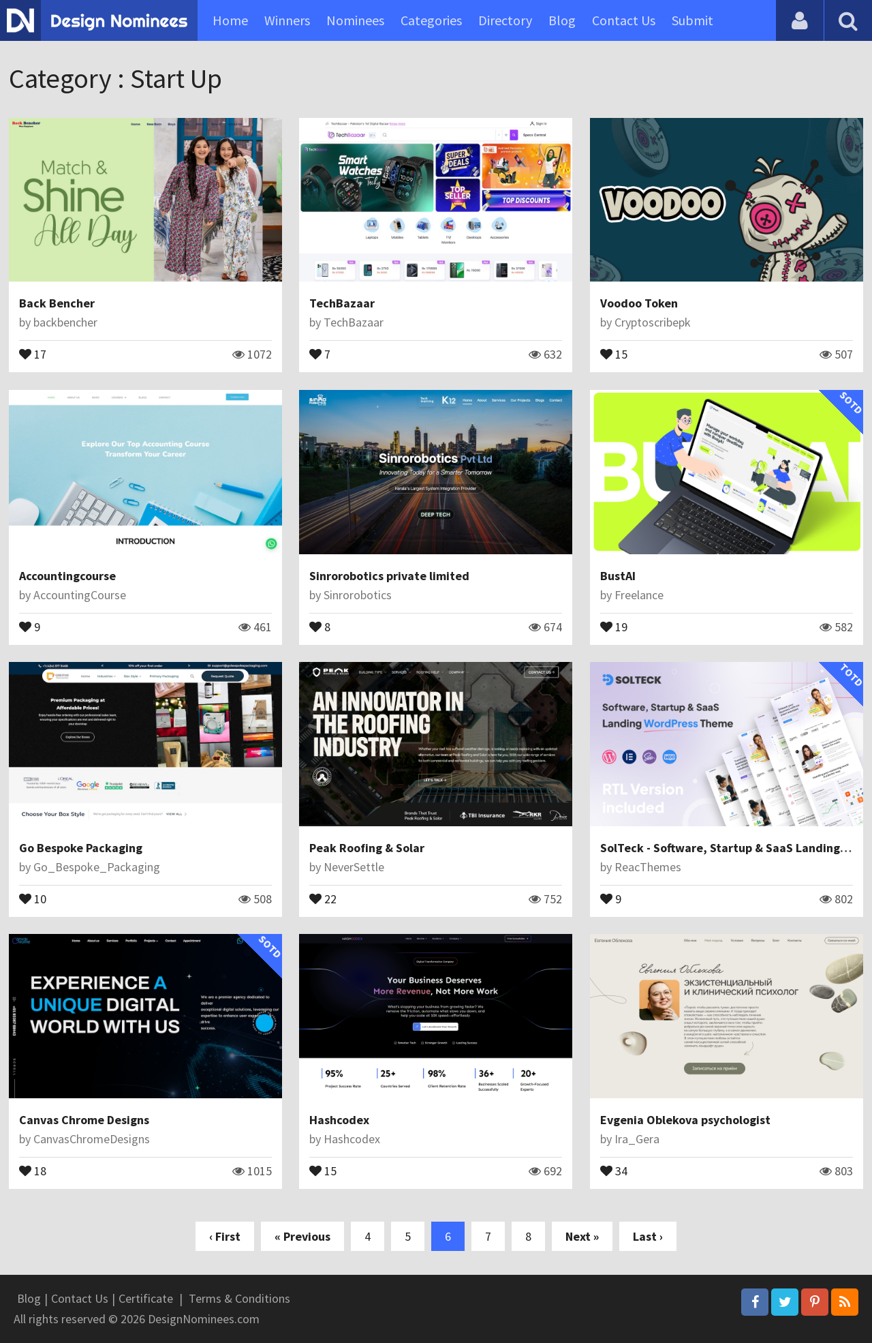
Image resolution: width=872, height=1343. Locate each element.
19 (613, 626)
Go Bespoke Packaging (80, 848)
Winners (287, 20)
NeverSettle (354, 867)
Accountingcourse (67, 576)
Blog (562, 20)
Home (230, 20)
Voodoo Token (639, 303)
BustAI (618, 576)
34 (613, 1170)
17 (32, 353)
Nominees (355, 20)
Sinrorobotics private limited (389, 576)
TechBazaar (342, 303)
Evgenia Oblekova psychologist (685, 1120)
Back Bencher (57, 303)
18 (32, 1170)
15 (613, 353)
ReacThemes (647, 867)
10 (32, 898)
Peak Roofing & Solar (366, 848)
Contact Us (623, 20)
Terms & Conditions (239, 1298)
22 (323, 898)
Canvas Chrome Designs (84, 1120)
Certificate (146, 1298)
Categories (431, 20)
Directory (505, 20)
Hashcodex (339, 1120)
